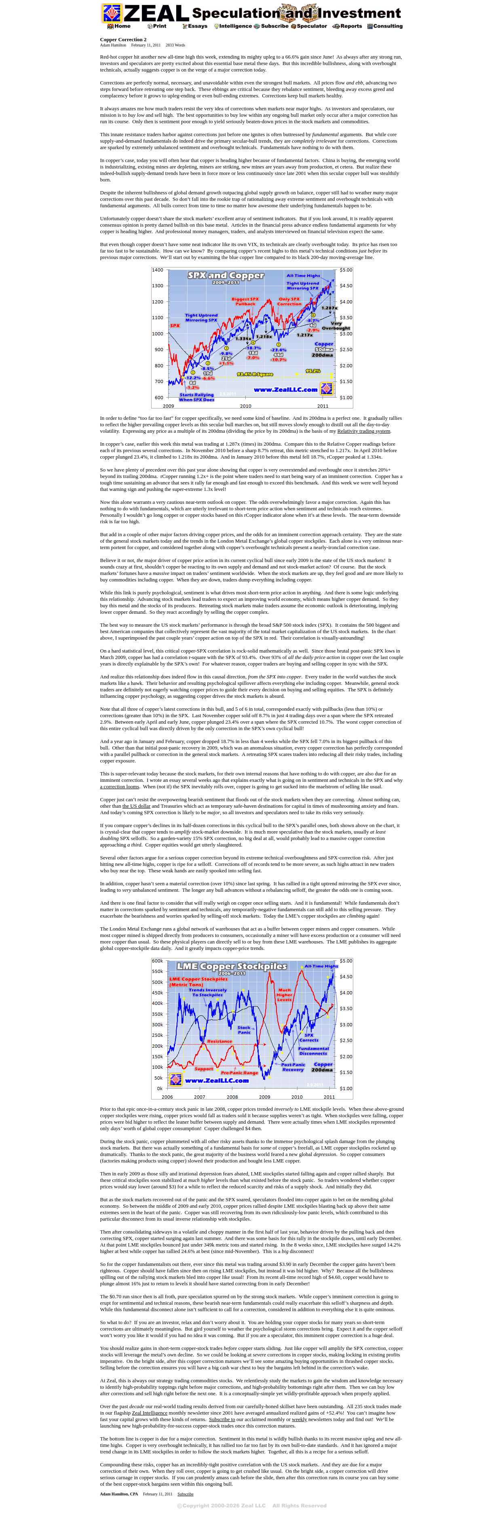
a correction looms (119, 786)
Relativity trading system (363, 431)
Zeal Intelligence (150, 1413)
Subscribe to (222, 1419)
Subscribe (185, 1494)
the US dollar (136, 806)
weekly (299, 1419)
